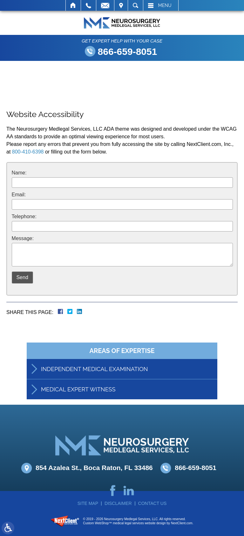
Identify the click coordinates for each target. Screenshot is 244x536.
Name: (19, 172)
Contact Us (152, 503)
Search (135, 5)
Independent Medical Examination (94, 376)
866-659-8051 (127, 51)
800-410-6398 (28, 151)
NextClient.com (182, 523)
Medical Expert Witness (78, 396)
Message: (23, 238)
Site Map (88, 503)
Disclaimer (118, 503)
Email (105, 5)
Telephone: (24, 216)
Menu (165, 5)
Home (73, 5)
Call (88, 5)
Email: (19, 194)
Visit (121, 5)
